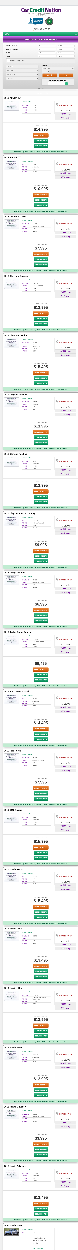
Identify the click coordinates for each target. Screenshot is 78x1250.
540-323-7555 (40, 29)
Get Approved (41, 146)
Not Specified (65, 105)
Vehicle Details (40, 135)
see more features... (27, 102)
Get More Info (41, 141)
